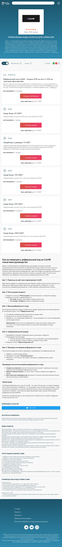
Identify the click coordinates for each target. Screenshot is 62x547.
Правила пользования (22, 518)
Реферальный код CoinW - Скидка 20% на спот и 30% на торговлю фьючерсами (28, 80)
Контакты (17, 515)
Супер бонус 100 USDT (13, 175)
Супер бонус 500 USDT (13, 204)
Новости (17, 512)
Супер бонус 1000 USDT (13, 233)
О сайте (17, 509)
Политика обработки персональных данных (31, 521)
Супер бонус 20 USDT (12, 113)
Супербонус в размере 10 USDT (17, 142)
